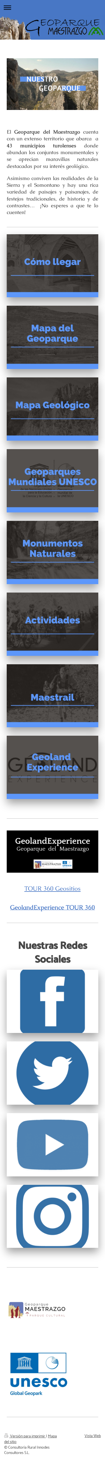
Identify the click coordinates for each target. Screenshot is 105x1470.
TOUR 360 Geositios (52, 888)
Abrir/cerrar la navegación (52, 7)
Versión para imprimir (25, 1436)
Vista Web (93, 1436)
